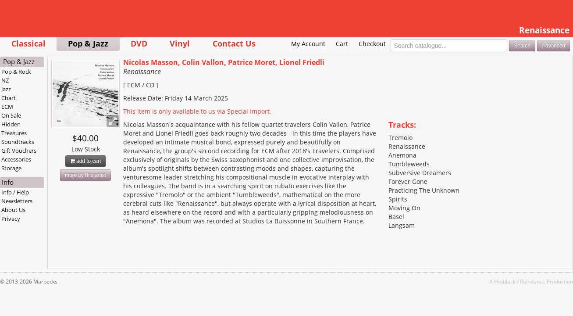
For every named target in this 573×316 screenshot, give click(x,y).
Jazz (41, 103)
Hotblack (470, 294)
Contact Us (268, 43)
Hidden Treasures (48, 142)
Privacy (45, 232)
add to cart (119, 175)
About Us (48, 223)
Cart (307, 57)
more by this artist (119, 189)
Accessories (51, 173)
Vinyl (214, 43)
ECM (42, 120)
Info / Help (50, 206)
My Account (274, 57)
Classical (63, 43)
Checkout (337, 57)
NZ (39, 94)
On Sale (46, 129)
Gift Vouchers (53, 164)
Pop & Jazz (122, 43)
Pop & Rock (51, 85)
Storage (46, 182)
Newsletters (51, 215)
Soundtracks (52, 155)
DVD (173, 43)
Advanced (519, 59)
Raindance (498, 294)
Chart (43, 111)
